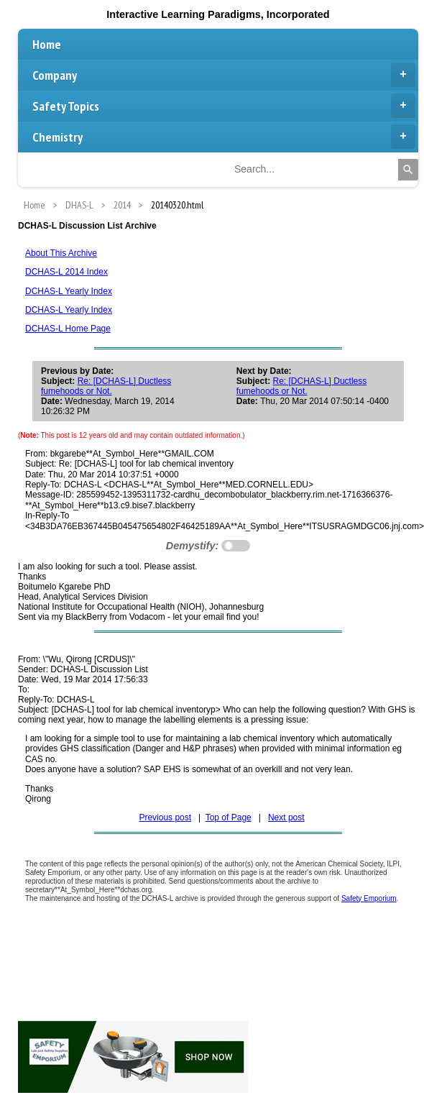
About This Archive (61, 253)
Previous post (165, 817)
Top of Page (229, 817)
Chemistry (223, 136)
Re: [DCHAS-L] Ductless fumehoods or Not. (106, 386)
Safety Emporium (369, 898)
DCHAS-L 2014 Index (66, 272)
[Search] (408, 169)
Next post (286, 817)
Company (223, 75)
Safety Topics (223, 105)
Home (46, 44)
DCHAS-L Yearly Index (68, 291)
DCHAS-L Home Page (68, 329)
